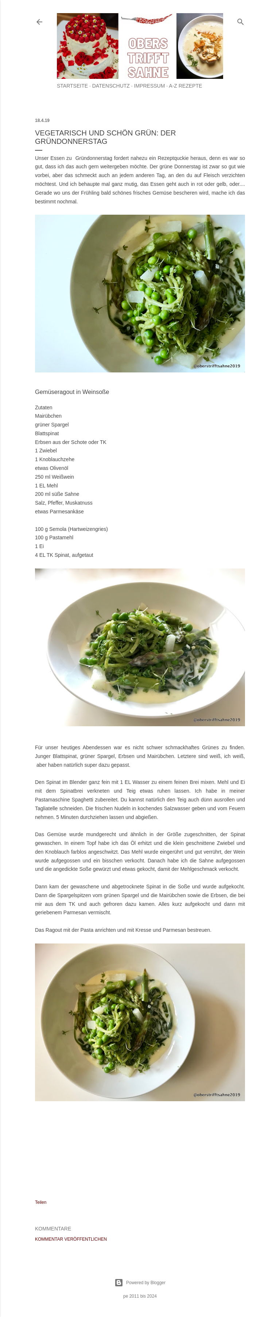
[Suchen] (240, 20)
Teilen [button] (40, 1202)
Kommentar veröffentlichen (71, 1239)
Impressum (149, 86)
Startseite (72, 86)
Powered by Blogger (140, 1282)
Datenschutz (111, 86)
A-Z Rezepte (185, 86)
